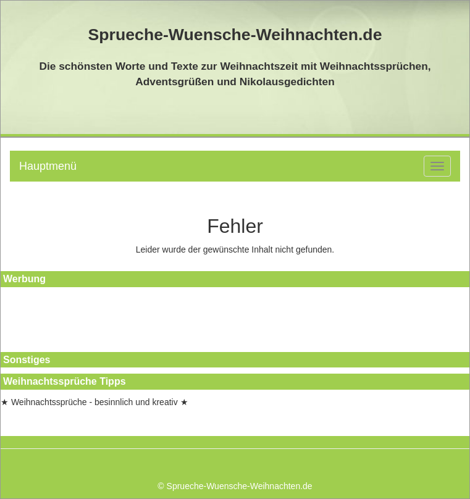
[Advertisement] (56, 321)
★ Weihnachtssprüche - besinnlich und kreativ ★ (94, 402)
